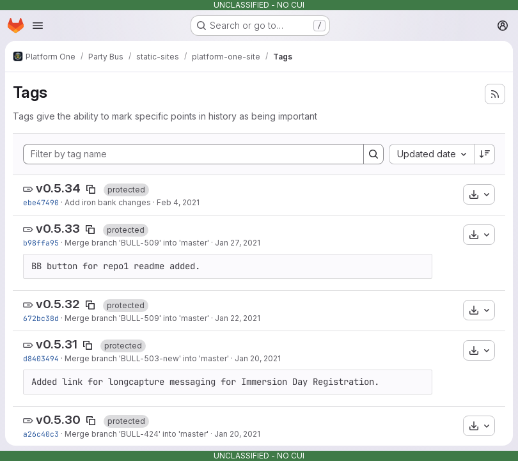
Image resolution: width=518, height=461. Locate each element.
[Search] (373, 154)
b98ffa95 (41, 242)
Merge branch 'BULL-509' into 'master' (137, 242)
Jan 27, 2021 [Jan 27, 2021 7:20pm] (237, 242)
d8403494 (41, 358)
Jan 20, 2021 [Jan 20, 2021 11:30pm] (258, 358)
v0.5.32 (58, 304)
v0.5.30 (58, 419)
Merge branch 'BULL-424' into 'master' (136, 434)
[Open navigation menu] (37, 25)
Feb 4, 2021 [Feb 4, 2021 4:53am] (178, 202)
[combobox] (431, 154)
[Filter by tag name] (193, 154)
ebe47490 (41, 202)
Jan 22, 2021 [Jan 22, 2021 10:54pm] (237, 318)
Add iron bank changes (108, 202)
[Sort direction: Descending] (485, 154)
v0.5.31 (56, 344)
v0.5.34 (58, 188)
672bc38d (41, 318)
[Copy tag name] (90, 189)
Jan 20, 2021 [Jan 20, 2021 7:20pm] (237, 434)
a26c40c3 (41, 434)
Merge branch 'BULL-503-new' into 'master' (147, 358)
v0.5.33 (58, 228)
